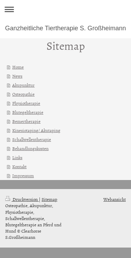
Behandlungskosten (30, 148)
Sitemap (49, 199)
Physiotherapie (26, 103)
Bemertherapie (26, 121)
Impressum (23, 175)
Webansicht (114, 199)
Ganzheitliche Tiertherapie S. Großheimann (65, 28)
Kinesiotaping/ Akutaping (36, 130)
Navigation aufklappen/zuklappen (65, 9)
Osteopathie (23, 94)
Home (18, 66)
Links (17, 157)
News (17, 75)
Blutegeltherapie (27, 112)
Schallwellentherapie (31, 139)
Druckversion (22, 199)
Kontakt (19, 166)
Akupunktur (23, 84)
